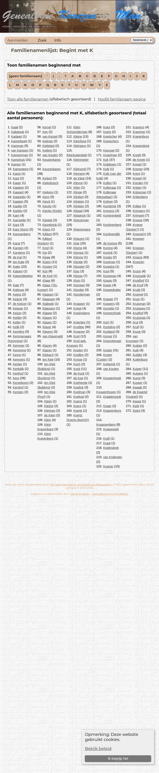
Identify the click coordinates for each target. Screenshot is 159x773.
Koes (106, 127)
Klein (47, 420)
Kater (16, 266)
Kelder (17, 317)
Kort (106, 322)
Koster (107, 350)
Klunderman (81, 294)
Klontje (78, 262)
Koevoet (108, 150)
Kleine (77, 136)
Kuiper (137, 369)
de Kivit (47, 276)
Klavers (47, 331)
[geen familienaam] (25, 76)
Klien (76, 187)
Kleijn (48, 401)
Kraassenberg (105, 424)
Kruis (136, 299)
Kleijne (48, 406)
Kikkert (47, 234)
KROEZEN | (21, 26)
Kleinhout (79, 141)
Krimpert (138, 215)
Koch (76, 364)
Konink (108, 252)
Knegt (77, 308)
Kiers (45, 197)
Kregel (137, 164)
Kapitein (18, 187)
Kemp (17, 355)
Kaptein (18, 201)
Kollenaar (109, 187)
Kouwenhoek (112, 378)
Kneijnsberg (81, 313)
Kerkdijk (18, 369)
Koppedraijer (112, 290)
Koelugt (78, 396)
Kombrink (109, 206)
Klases (47, 322)
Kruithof (138, 313)
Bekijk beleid (98, 748)
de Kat (17, 257)
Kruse (137, 331)
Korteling (109, 327)
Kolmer (108, 201)
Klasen (47, 317)
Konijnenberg (112, 225)
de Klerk (79, 178)
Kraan (107, 406)
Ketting (47, 150)
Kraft (106, 438)
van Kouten (111, 369)
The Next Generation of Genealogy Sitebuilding (80, 484)
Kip (44, 252)
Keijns (17, 294)
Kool (106, 271)
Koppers (109, 304)
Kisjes (46, 262)
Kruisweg (139, 308)
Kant (16, 178)
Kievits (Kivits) (52, 211)
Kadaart (16, 136)
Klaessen (48, 308)
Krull (136, 327)
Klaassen (48, 299)
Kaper (17, 183)
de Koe (78, 378)
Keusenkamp (51, 160)
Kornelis (108, 308)
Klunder (78, 290)
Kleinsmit (79, 169)
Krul (135, 322)
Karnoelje (19, 220)
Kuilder (137, 355)
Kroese (137, 220)
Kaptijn (17, 206)
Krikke (137, 206)
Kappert (18, 192)
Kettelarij (48, 146)
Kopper (108, 299)
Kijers (46, 229)
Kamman (17, 146)
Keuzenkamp (51, 169)
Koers (77, 406)
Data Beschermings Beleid (110, 493)
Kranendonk (141, 146)
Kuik (136, 350)
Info (57, 40)
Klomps (78, 252)
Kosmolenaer (112, 341)
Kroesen (138, 238)
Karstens (19, 252)
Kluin (76, 280)
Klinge (77, 192)
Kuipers (138, 373)
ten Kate (18, 262)
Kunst (137, 378)
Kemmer (19, 345)
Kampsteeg (20, 169)
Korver (107, 336)
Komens (108, 211)
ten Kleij (47, 359)
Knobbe (78, 327)
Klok (76, 243)
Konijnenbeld (112, 215)
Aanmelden (17, 40)
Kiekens (47, 192)
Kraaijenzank (112, 396)
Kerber (17, 364)
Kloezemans (81, 229)
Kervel (46, 127)
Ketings (47, 141)
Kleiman (49, 410)
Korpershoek (112, 313)
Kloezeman (81, 220)
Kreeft (137, 155)
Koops (107, 280)
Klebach (48, 355)
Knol (76, 336)
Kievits (46, 206)
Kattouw (18, 290)
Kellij (16, 327)
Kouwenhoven (106, 392)
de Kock (79, 373)
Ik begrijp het (118, 758)
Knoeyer (79, 331)
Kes (45, 132)
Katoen (18, 271)
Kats (16, 285)
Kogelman (110, 155)
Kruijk (136, 290)
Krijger (137, 187)
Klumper (79, 285)
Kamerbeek (19, 141)
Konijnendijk (111, 234)
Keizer (17, 313)
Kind (45, 248)
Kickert (47, 178)
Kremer (138, 169)
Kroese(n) (139, 234)
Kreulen (138, 183)
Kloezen (79, 238)
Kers (16, 378)
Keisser (18, 308)
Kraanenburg (112, 410)
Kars (16, 225)
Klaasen (48, 294)
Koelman (79, 392)
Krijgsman (139, 192)
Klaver (46, 327)
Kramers (138, 127)
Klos (76, 271)
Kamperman (19, 155)
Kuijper (137, 345)
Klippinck (79, 215)
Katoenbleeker (23, 276)
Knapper (79, 304)
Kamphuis (18, 160)
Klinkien (78, 201)
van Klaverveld (52, 336)
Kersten (18, 392)
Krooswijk (139, 276)
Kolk (106, 169)
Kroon (137, 271)
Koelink (78, 387)
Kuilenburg (140, 359)
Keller (17, 322)
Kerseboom (21, 383)
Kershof (18, 387)
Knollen (78, 355)
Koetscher (110, 136)
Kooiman (109, 262)
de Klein (49, 415)
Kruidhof (138, 280)
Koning (108, 248)
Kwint (136, 410)
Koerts (77, 410)
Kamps (16, 164)
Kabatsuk (17, 132)
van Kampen (20, 150)
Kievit (46, 201)
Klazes (47, 350)
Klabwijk (48, 304)
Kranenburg (141, 136)
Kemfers (18, 331)
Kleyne (78, 183)
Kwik (136, 406)
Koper (107, 285)
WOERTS (48, 26)
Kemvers (19, 359)
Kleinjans (79, 146)
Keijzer (17, 299)
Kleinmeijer (81, 160)
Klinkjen (78, 206)
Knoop (77, 359)
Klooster (79, 266)
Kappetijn (19, 197)
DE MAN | (35, 26)
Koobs (107, 257)
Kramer (108, 466)
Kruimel (138, 294)
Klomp (77, 248)
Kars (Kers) (20, 229)
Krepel (137, 178)
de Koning (110, 243)
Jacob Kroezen (80, 493)
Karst (16, 243)
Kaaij (14, 127)
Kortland (109, 331)
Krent (136, 173)
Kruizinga (139, 317)
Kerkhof (18, 373)
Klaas (46, 280)
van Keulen (50, 155)
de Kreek (139, 160)
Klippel (78, 211)
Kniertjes (79, 322)
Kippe (46, 257)
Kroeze (137, 257)
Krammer (139, 132)
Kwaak (137, 387)
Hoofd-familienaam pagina (122, 99)
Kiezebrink (49, 225)
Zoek (42, 40)
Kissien (47, 266)
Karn (16, 215)
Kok (105, 160)
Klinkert (78, 197)
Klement (79, 173)
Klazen (47, 345)
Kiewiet (47, 220)
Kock (76, 369)
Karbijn (18, 211)
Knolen (78, 350)
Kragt (106, 443)
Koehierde (80, 383)
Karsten (18, 248)
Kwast (137, 401)
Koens (77, 401)
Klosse (78, 276)
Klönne (78, 257)
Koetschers (111, 141)
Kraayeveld (111, 429)
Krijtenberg (140, 197)
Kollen (107, 183)
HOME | (7, 26)
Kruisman (139, 304)
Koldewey (110, 164)
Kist (44, 271)
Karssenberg (21, 234)
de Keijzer (19, 304)
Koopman (109, 276)
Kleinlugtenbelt (76, 155)
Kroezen (138, 262)
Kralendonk (111, 448)
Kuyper (137, 383)
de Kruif (138, 285)
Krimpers (139, 211)
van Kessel (49, 136)
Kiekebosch (50, 183)
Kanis (17, 173)
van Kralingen (112, 457)
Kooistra (108, 266)
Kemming (19, 350)
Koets (107, 132)
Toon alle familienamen (27, 99)
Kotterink (109, 364)
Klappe (47, 313)
